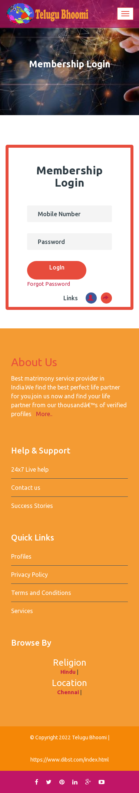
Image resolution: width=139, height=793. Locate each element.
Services (22, 611)
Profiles (21, 556)
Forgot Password (49, 284)
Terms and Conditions (41, 592)
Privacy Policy (29, 574)
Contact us (25, 487)
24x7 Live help (30, 469)
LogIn (56, 267)
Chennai (68, 692)
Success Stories (32, 505)
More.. (44, 414)
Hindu (68, 672)
